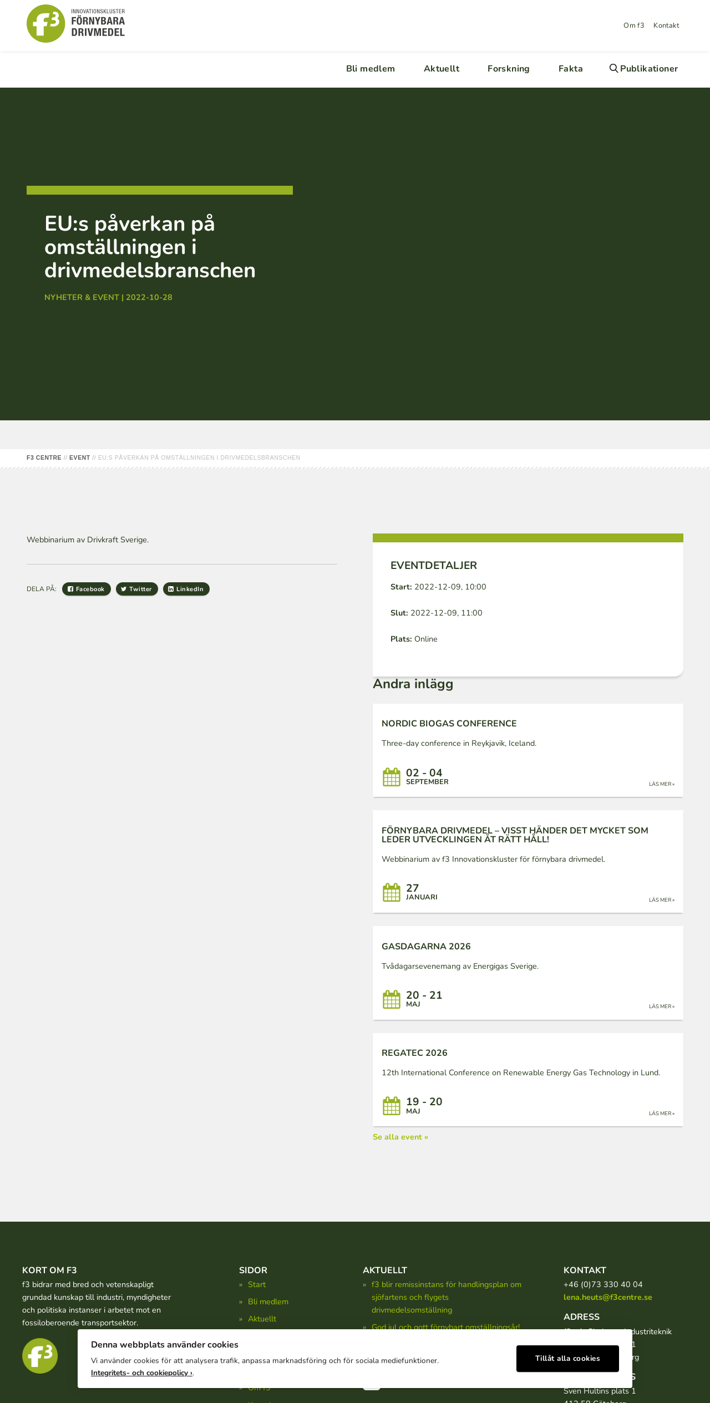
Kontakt (666, 25)
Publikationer (649, 69)
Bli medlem (370, 69)
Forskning (509, 69)
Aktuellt (441, 69)
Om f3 (634, 25)
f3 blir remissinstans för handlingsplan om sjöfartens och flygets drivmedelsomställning (446, 1297)
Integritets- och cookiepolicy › (141, 1370)
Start (257, 1284)
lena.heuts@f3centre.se (608, 1297)
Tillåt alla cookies (568, 1356)
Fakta (571, 69)
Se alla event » (400, 1136)
